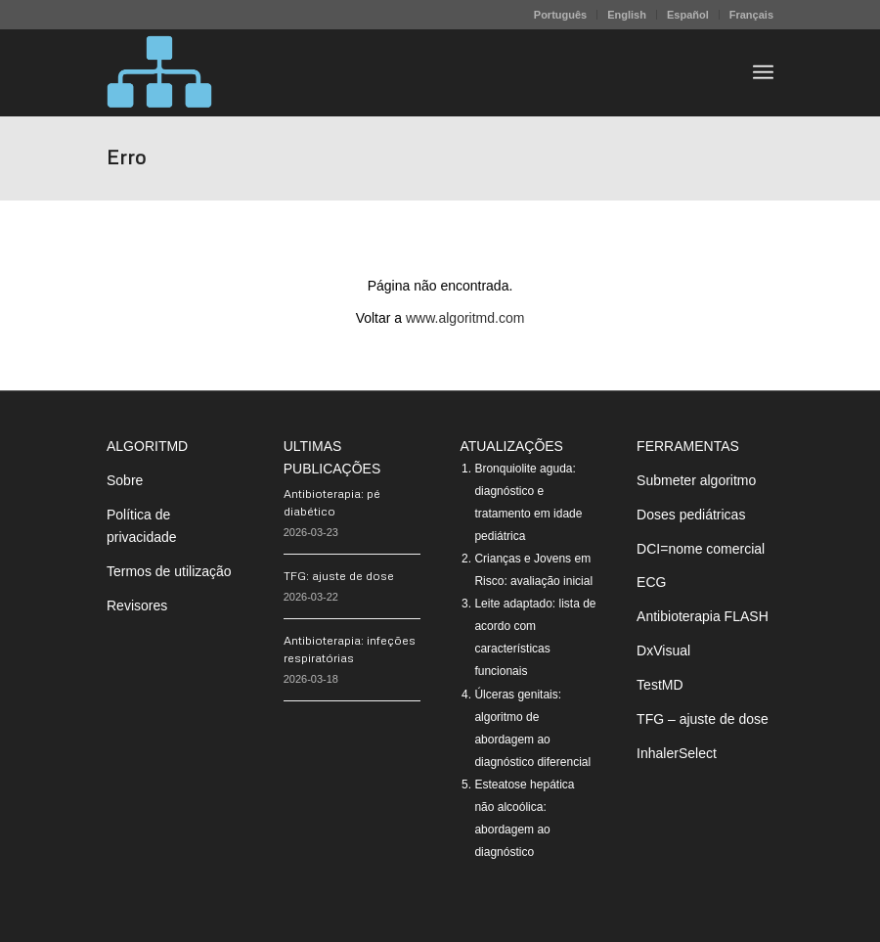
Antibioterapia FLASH (703, 616)
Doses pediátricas (691, 514)
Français (751, 15)
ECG (651, 582)
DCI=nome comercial (701, 549)
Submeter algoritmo (696, 480)
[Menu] (763, 72)
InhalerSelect (677, 753)
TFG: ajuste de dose (339, 575)
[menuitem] (560, 15)
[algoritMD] (159, 72)
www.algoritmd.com (465, 318)
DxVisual (663, 650)
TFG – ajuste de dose (703, 719)
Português (560, 15)
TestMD (659, 685)
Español (688, 15)
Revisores (137, 605)
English (626, 15)
